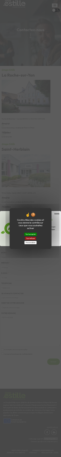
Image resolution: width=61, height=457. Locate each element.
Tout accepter (30, 234)
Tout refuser (30, 238)
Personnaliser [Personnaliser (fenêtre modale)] (31, 242)
